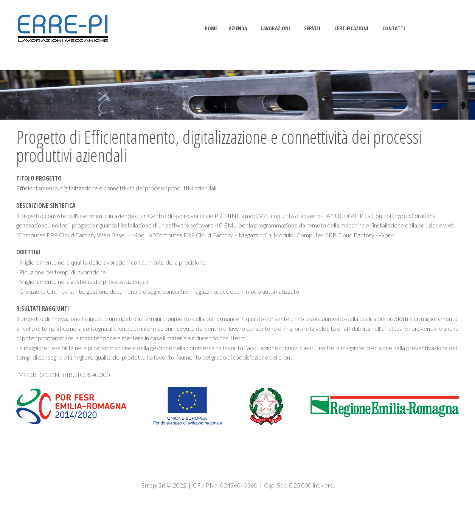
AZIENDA (238, 28)
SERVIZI (312, 28)
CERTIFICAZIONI (351, 28)
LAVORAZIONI (275, 28)
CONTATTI (393, 28)
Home (211, 28)
